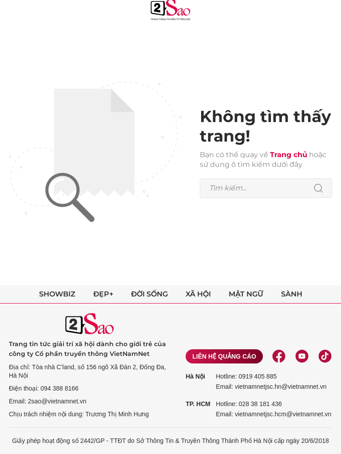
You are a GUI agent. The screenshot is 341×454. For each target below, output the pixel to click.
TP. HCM (198, 403)
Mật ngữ (246, 294)
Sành (291, 294)
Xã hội (198, 294)
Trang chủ (288, 154)
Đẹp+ (103, 294)
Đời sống (149, 294)
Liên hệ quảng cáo (224, 356)
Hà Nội (195, 376)
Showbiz (57, 294)
